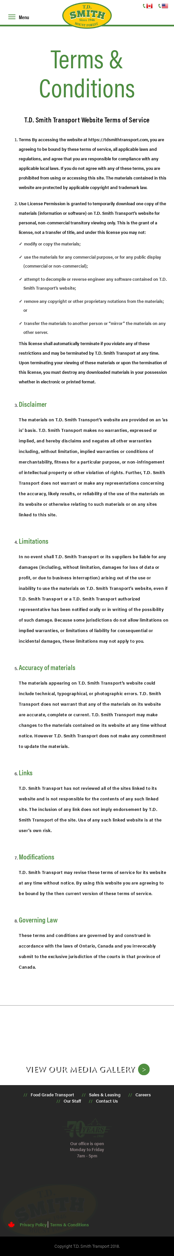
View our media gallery (80, 1069)
